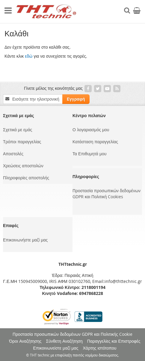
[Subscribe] (76, 99)
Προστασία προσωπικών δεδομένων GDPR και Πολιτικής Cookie (72, 334)
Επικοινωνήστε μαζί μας (25, 240)
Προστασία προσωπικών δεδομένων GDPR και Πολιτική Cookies (106, 193)
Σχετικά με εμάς (17, 129)
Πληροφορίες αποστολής (26, 177)
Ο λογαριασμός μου (90, 129)
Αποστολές (13, 153)
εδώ (28, 56)
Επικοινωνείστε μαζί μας (55, 348)
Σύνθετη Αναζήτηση (64, 341)
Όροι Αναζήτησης (25, 341)
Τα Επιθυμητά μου (89, 153)
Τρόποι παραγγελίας (22, 141)
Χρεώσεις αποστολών (23, 165)
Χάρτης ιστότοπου (99, 348)
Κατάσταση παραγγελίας (95, 141)
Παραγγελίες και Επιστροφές (114, 341)
